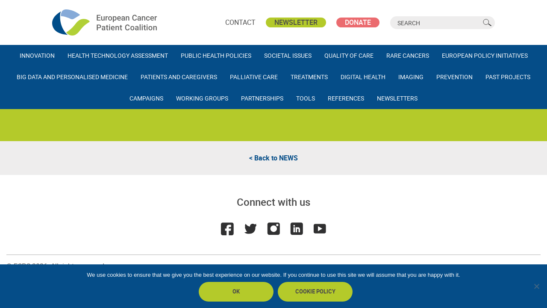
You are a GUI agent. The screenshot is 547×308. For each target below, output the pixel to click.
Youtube (319, 228)
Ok (236, 291)
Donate (358, 22)
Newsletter (296, 22)
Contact (240, 22)
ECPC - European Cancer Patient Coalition (105, 22)
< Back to (273, 158)
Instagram (273, 228)
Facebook (227, 228)
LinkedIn (296, 228)
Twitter (250, 228)
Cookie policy (315, 291)
